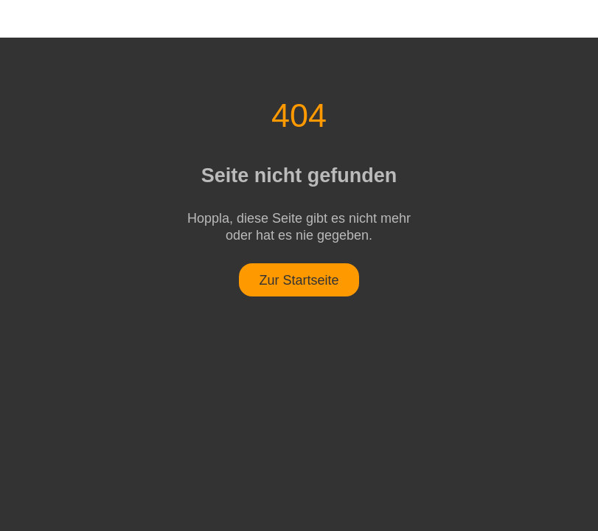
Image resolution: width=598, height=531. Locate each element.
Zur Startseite (298, 280)
